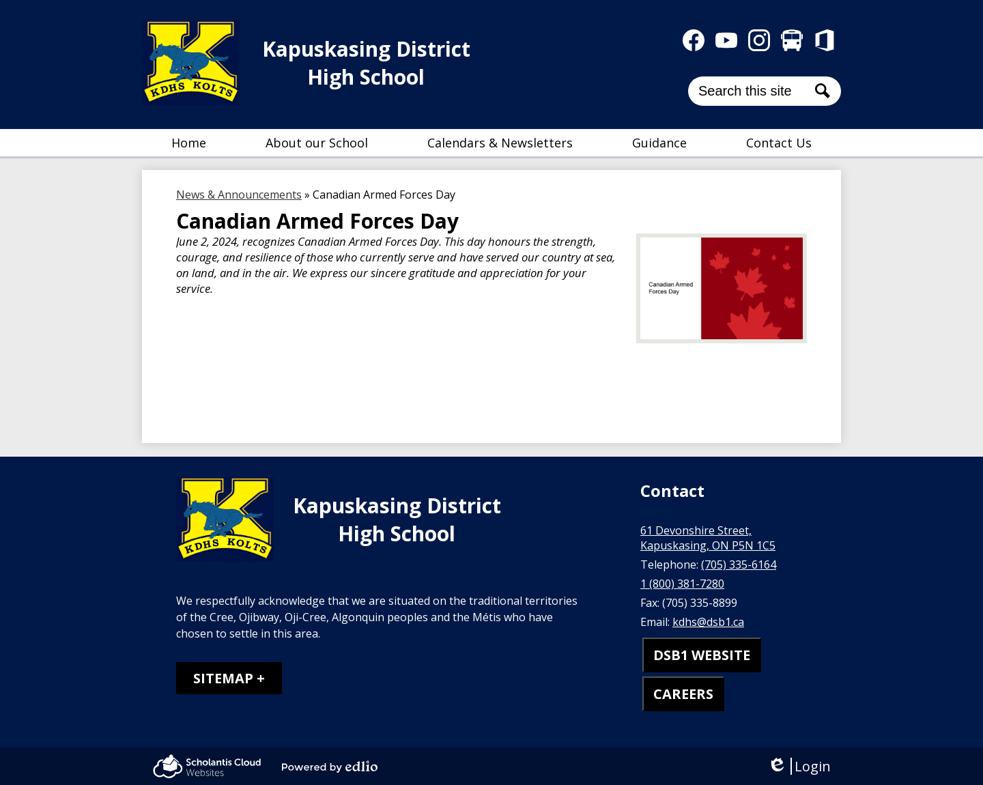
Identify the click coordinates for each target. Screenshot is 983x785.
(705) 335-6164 (738, 564)
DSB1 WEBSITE (701, 655)
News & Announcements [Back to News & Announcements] (239, 194)
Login (799, 766)
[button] (317, 142)
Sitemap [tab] (223, 678)
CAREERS (683, 694)
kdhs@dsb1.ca (708, 621)
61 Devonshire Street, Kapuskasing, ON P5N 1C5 (707, 538)
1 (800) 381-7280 (682, 583)
